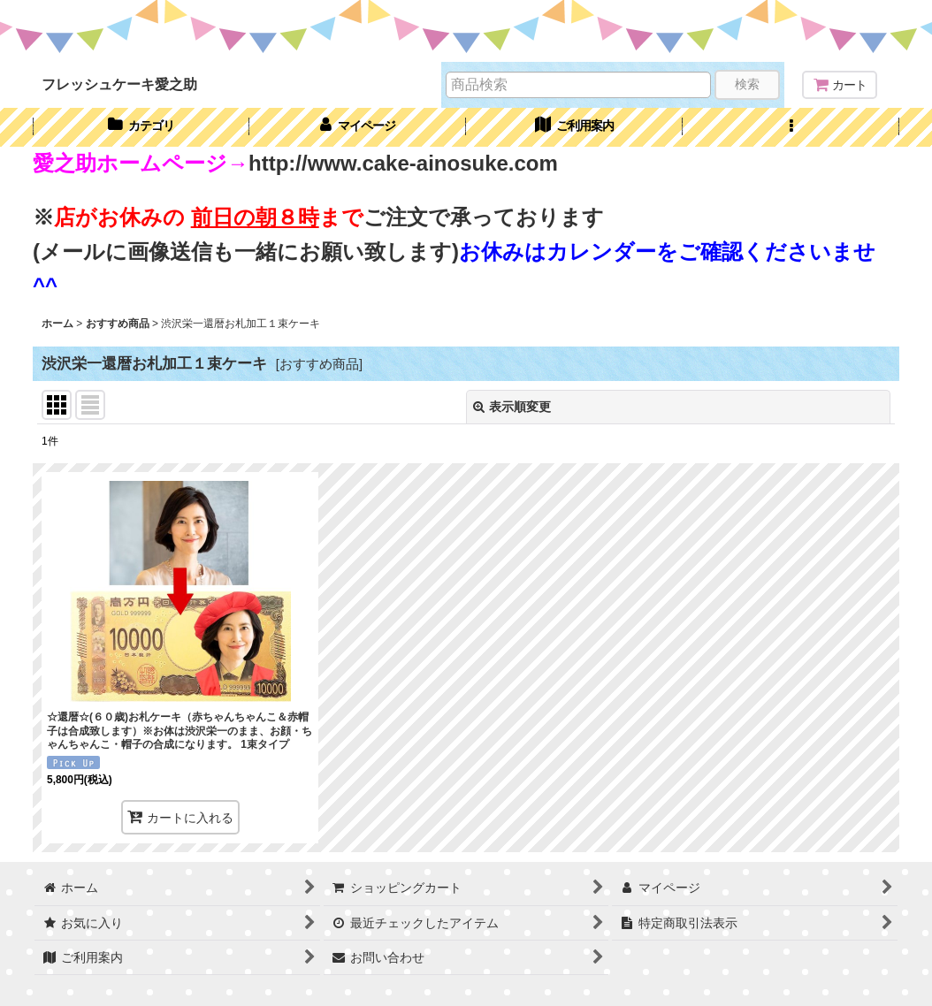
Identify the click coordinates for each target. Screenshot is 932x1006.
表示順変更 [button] (512, 407)
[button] (791, 127)
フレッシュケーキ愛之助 (119, 84)
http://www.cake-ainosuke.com (403, 163)
